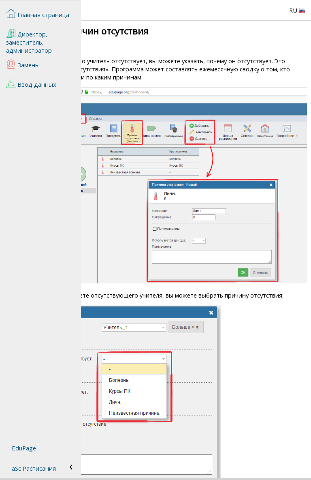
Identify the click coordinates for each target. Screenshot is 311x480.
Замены (23, 64)
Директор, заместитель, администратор (29, 41)
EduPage (24, 448)
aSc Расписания (34, 468)
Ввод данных (31, 83)
